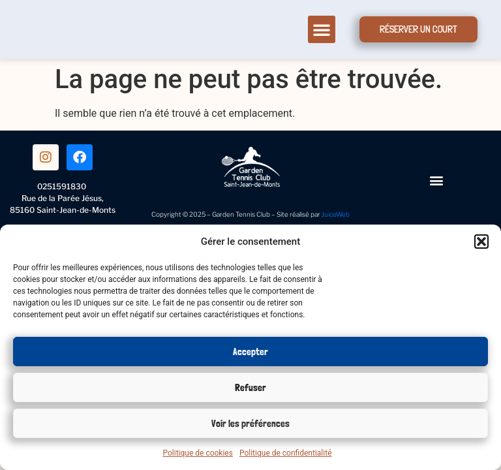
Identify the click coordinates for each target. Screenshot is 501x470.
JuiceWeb (336, 214)
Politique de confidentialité (285, 453)
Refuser (250, 388)
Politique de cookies (198, 453)
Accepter (250, 352)
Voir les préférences (250, 424)
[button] (481, 241)
